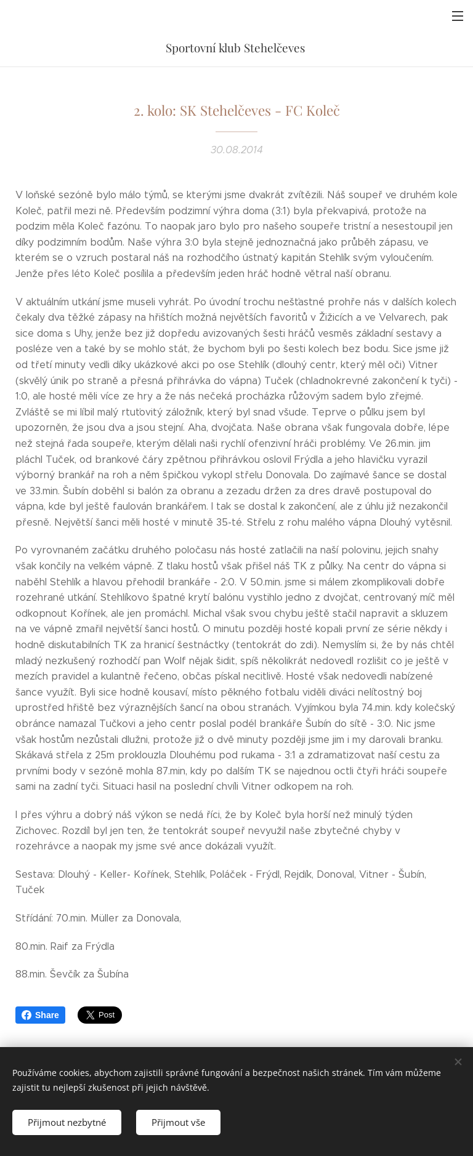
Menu (457, 16)
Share (40, 1015)
